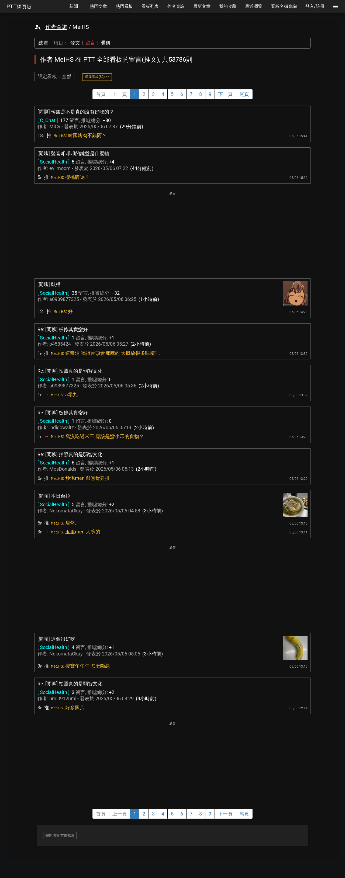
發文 (75, 43)
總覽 (43, 43)
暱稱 (105, 43)
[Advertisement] (172, 234)
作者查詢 (56, 27)
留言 (90, 43)
